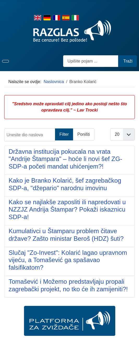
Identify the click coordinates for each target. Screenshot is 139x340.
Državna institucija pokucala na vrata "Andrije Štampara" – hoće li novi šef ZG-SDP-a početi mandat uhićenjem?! (65, 159)
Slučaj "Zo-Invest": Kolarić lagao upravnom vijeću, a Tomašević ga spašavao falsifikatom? (68, 260)
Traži (127, 61)
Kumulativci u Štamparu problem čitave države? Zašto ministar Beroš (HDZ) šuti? (66, 234)
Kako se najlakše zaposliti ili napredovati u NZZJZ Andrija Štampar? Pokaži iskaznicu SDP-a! (67, 210)
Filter (64, 134)
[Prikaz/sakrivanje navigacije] (5, 61)
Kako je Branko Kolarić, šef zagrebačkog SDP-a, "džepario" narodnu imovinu (65, 184)
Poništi (83, 134)
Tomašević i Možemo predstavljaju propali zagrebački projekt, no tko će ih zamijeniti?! (68, 285)
